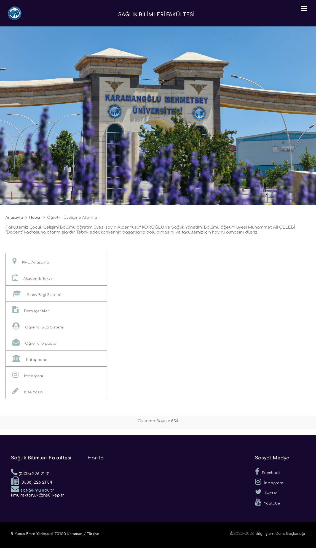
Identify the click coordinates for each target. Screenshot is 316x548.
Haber (35, 218)
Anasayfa (14, 218)
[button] (56, 261)
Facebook (267, 471)
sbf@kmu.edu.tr (32, 488)
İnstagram (269, 481)
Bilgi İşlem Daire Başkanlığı (280, 534)
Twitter (266, 491)
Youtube (267, 502)
